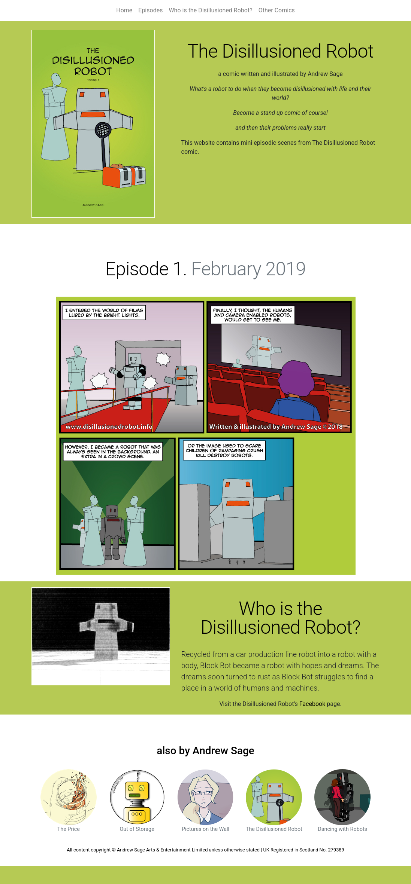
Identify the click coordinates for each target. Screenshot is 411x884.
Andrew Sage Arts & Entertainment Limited (162, 850)
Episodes (150, 10)
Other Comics (277, 10)
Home (124, 10)
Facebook (312, 703)
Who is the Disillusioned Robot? (210, 10)
